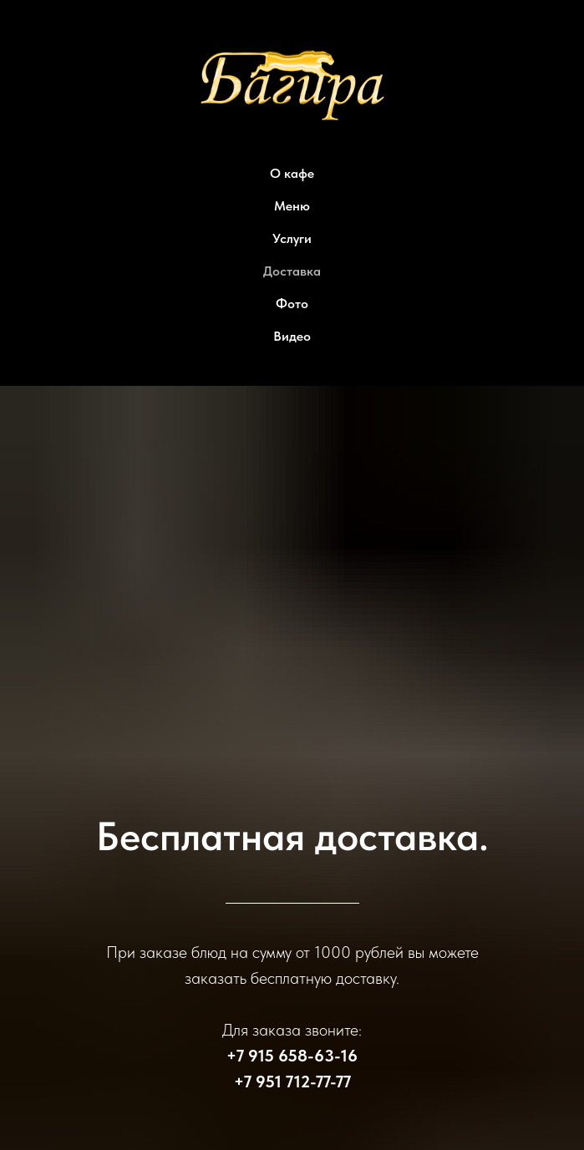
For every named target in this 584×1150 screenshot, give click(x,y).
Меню (292, 206)
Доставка (292, 271)
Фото (292, 304)
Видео (292, 336)
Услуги (292, 238)
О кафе (292, 173)
